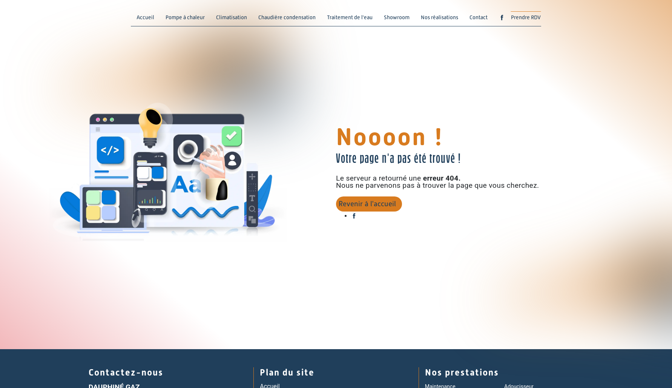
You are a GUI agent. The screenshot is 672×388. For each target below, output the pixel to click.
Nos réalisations (439, 17)
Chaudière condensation (287, 17)
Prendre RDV (526, 17)
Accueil (145, 17)
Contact (478, 17)
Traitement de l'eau (350, 17)
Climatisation (231, 17)
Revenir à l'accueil (367, 204)
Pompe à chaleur (185, 17)
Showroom (397, 17)
